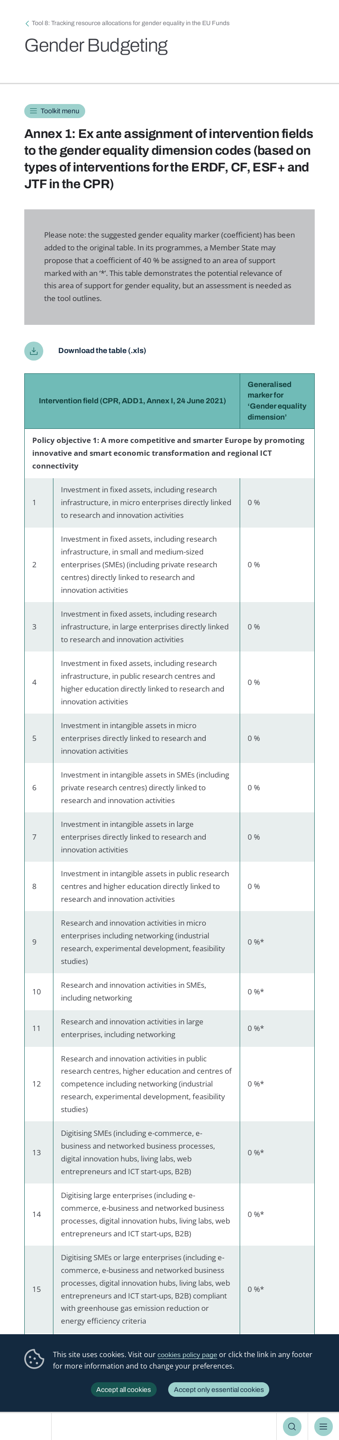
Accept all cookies (123, 1389)
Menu (323, 1426)
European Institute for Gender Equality (28, 1426)
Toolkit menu (60, 111)
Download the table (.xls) (102, 350)
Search (292, 1426)
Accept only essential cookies (219, 1389)
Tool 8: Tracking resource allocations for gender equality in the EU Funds (131, 23)
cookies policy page (187, 1354)
